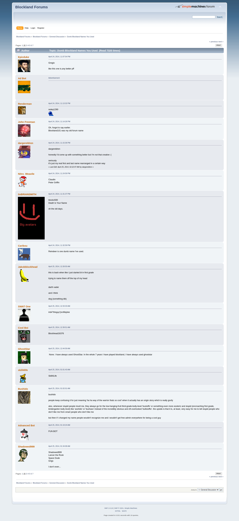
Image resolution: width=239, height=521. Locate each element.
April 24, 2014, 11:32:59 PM (59, 245)
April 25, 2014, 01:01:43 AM (59, 370)
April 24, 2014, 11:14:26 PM (59, 121)
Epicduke (23, 57)
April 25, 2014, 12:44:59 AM (59, 348)
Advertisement (54, 78)
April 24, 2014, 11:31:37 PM (59, 194)
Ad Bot (22, 78)
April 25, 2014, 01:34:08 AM (59, 446)
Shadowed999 (26, 446)
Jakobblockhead (27, 266)
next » (220, 42)
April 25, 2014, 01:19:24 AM (59, 425)
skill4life (23, 370)
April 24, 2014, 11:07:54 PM (59, 57)
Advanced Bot (26, 425)
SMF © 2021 (119, 508)
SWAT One (24, 306)
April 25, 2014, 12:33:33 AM (59, 306)
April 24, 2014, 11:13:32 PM (59, 103)
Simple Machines (130, 508)
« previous (213, 42)
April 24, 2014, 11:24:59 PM (59, 173)
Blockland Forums (31, 7)
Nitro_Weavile (26, 173)
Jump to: (194, 490)
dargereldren (25, 143)
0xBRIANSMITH (27, 194)
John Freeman (26, 121)
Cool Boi (23, 327)
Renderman (25, 103)
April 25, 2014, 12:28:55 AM (59, 266)
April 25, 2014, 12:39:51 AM (59, 327)
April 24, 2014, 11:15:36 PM (59, 143)
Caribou (22, 245)
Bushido (23, 388)
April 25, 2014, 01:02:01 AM (59, 388)
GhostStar (24, 348)
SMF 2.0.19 (108, 508)
